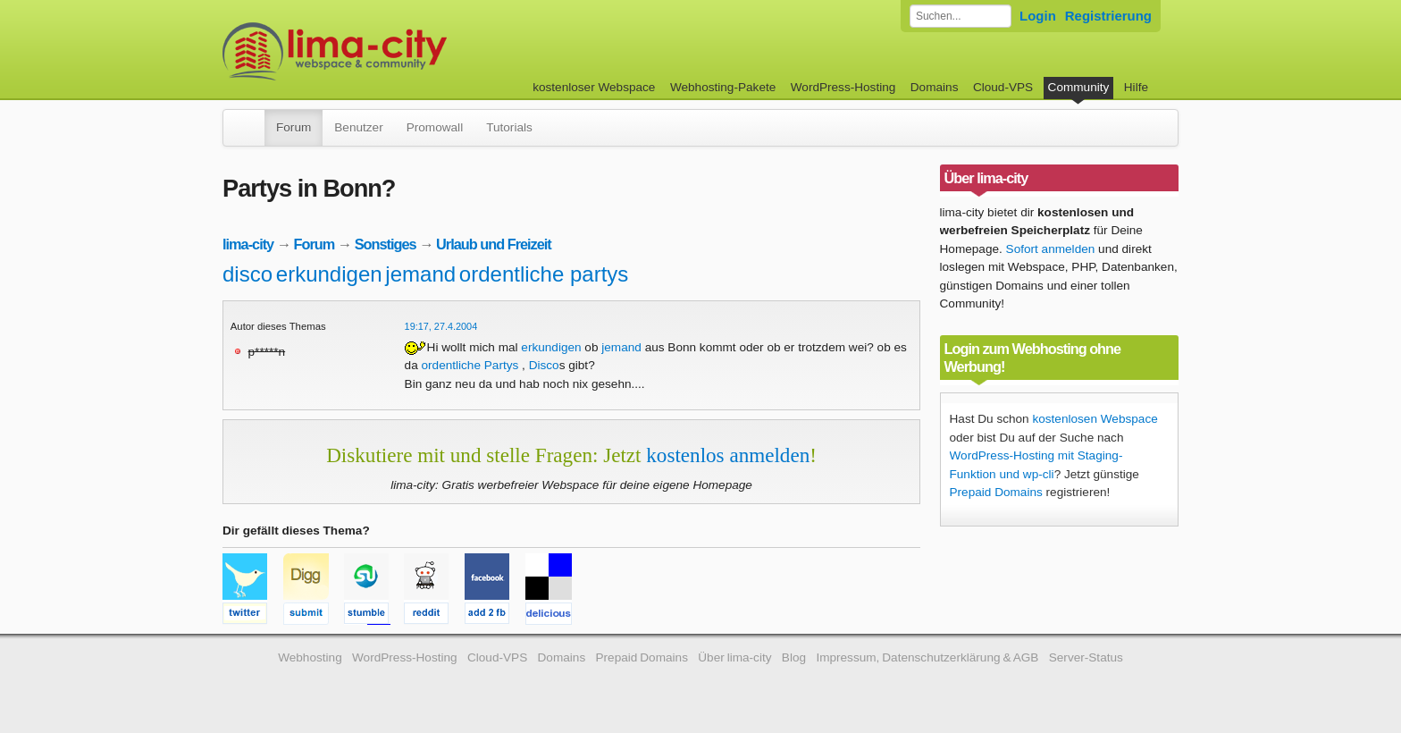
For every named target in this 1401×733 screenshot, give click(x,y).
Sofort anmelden (1050, 249)
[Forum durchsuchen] (960, 16)
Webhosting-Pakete (723, 87)
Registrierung (1108, 15)
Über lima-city (734, 657)
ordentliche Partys (469, 365)
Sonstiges (385, 244)
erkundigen (329, 274)
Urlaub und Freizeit (493, 244)
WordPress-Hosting (843, 87)
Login (1037, 15)
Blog (794, 657)
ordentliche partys (543, 274)
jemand (420, 274)
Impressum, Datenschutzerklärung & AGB (927, 657)
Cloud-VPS (1003, 87)
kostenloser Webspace (594, 87)
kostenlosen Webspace (1094, 418)
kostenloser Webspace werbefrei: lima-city (401, 51)
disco (247, 274)
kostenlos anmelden (728, 455)
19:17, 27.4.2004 (441, 326)
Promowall (435, 127)
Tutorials (509, 127)
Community (1079, 87)
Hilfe (1136, 87)
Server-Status (1086, 657)
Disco (544, 365)
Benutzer (358, 127)
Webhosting (310, 657)
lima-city (247, 244)
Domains (934, 87)
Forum (293, 127)
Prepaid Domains (996, 492)
